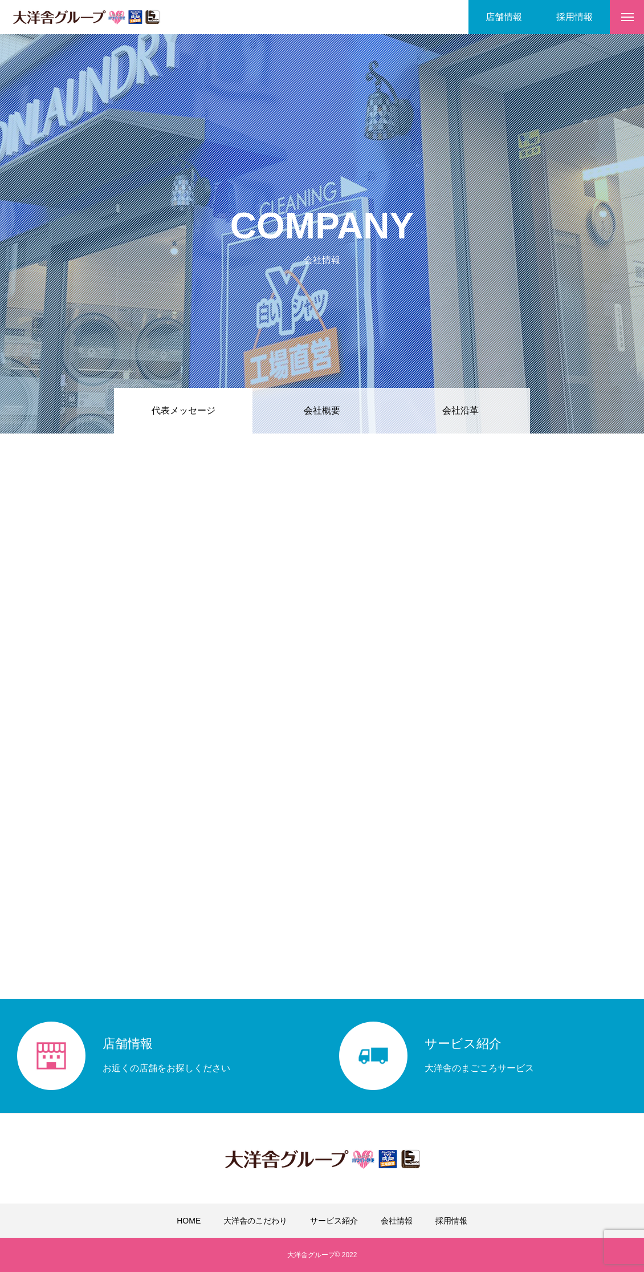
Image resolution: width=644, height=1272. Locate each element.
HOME (189, 1220)
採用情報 (451, 1220)
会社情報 (397, 1220)
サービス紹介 (334, 1220)
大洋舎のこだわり (255, 1220)
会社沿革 (460, 410)
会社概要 (322, 410)
